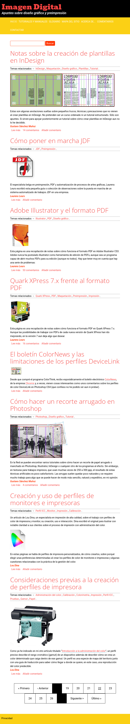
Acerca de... (88, 21)
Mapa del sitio (70, 21)
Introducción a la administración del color (83, 651)
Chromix (30, 383)
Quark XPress (43, 296)
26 (53, 698)
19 (69, 688)
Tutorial (94, 68)
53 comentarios (31, 270)
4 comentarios (30, 485)
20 (79, 688)
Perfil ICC (40, 510)
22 (101, 688)
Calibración (75, 510)
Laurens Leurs (17, 196)
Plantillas (83, 68)
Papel (32, 599)
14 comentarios (31, 130)
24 (31, 698)
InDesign (40, 68)
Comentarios (105, 21)
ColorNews (110, 379)
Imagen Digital (32, 7)
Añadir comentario (51, 130)
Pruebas (14, 599)
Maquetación (53, 68)
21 (90, 688)
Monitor (51, 510)
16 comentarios (31, 343)
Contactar (17, 30)
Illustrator (41, 218)
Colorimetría (82, 595)
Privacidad (6, 718)
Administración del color (48, 595)
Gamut (24, 599)
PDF (49, 218)
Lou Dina (14, 565)
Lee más (15, 130)
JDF (38, 149)
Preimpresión (48, 149)
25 (42, 698)
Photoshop (41, 416)
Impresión (94, 296)
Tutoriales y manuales (33, 21)
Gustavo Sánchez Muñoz (23, 126)
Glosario (54, 21)
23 (112, 688)
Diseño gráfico (69, 68)
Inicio (13, 21)
